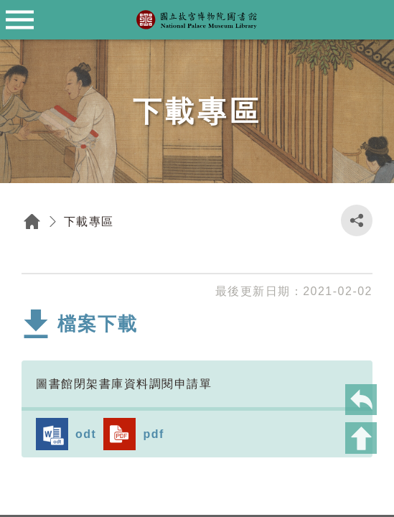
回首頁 (32, 221)
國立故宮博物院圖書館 (197, 20)
